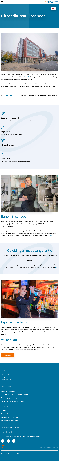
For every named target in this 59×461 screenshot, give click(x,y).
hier (51, 235)
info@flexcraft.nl (5, 375)
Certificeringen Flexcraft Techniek (10, 427)
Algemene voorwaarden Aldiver (9, 420)
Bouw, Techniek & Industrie (8, 391)
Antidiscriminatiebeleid (7, 414)
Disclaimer (4, 410)
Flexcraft (26, 77)
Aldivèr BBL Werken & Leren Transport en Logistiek (15, 394)
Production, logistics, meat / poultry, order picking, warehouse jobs (19, 398)
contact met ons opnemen (11, 95)
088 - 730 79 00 (5, 377)
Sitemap (55, 447)
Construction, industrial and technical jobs (12, 401)
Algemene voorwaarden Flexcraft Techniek (13, 424)
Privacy (49, 447)
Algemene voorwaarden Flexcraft (10, 417)
